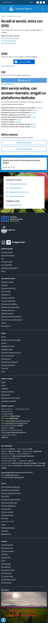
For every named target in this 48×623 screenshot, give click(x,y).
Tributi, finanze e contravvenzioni (11, 319)
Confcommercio (6, 582)
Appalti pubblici (6, 291)
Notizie (3, 337)
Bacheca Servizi (6, 509)
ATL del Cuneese (6, 573)
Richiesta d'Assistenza (8, 506)
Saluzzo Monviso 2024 (8, 579)
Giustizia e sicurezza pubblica (10, 307)
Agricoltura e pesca (7, 282)
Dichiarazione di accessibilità (10, 490)
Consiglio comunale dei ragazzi (11, 340)
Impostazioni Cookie (7, 521)
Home (3, 16)
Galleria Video (5, 394)
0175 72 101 (8, 411)
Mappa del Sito (6, 534)
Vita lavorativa (5, 326)
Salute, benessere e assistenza (11, 316)
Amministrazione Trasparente (10, 487)
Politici (3, 271)
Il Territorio (4, 388)
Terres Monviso (6, 567)
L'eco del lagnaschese (8, 365)
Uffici (2, 258)
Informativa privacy (7, 515)
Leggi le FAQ (5, 496)
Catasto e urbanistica (8, 297)
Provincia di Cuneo (7, 548)
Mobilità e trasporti (7, 313)
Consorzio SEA (5, 557)
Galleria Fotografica (7, 391)
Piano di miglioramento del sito (11, 493)
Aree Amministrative (7, 255)
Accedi (39, 108)
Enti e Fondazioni (6, 265)
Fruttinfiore (4, 554)
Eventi (3, 382)
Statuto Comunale (7, 512)
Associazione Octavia (8, 570)
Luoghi (3, 385)
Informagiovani (6, 359)
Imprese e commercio (8, 310)
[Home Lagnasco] (19, 8)
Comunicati (4, 368)
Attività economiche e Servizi (10, 398)
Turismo (3, 323)
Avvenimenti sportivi (7, 346)
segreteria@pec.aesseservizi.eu (14, 477)
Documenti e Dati (6, 261)
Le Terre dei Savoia (7, 576)
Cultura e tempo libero (8, 301)
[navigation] (4, 8)
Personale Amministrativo (9, 268)
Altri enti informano (7, 355)
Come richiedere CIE (7, 84)
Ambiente (4, 285)
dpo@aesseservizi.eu (12, 475)
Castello (3, 343)
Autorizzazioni (5, 294)
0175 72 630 (8, 414)
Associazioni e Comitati (8, 401)
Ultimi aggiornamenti (8, 528)
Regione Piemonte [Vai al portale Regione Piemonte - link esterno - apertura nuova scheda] (7, 2)
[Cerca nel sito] (42, 8)
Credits (3, 524)
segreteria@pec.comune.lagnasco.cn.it (17, 421)
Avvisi (3, 371)
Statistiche (4, 531)
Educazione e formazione (9, 304)
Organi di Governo (7, 252)
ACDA (3, 560)
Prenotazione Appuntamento (10, 499)
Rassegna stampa (7, 349)
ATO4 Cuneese (6, 563)
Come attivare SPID (7, 66)
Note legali (4, 518)
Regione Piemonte (7, 545)
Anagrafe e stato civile (8, 288)
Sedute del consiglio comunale (11, 352)
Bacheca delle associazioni (9, 362)
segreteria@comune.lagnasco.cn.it (16, 423)
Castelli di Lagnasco (7, 551)
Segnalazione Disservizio (9, 502)
